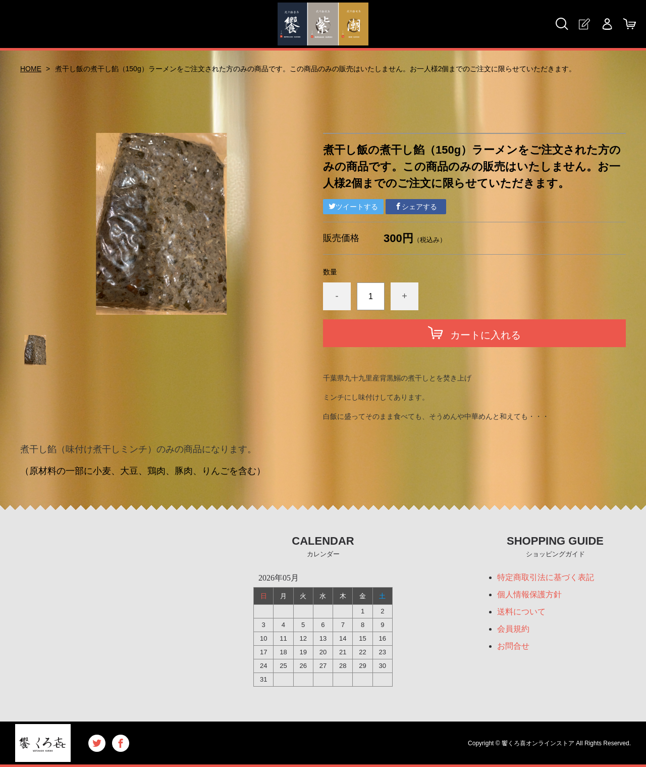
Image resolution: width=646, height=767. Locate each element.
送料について (521, 611)
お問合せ (513, 646)
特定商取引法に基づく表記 (545, 577)
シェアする (416, 207)
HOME (30, 69)
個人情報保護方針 (529, 594)
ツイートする (353, 207)
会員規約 (513, 629)
